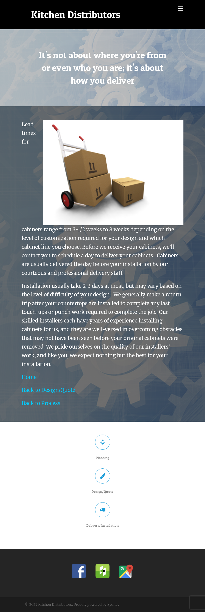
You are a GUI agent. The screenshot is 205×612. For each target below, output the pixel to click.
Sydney (113, 604)
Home (29, 377)
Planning (102, 457)
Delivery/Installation (102, 525)
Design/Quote (103, 491)
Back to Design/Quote (48, 390)
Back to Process (41, 403)
